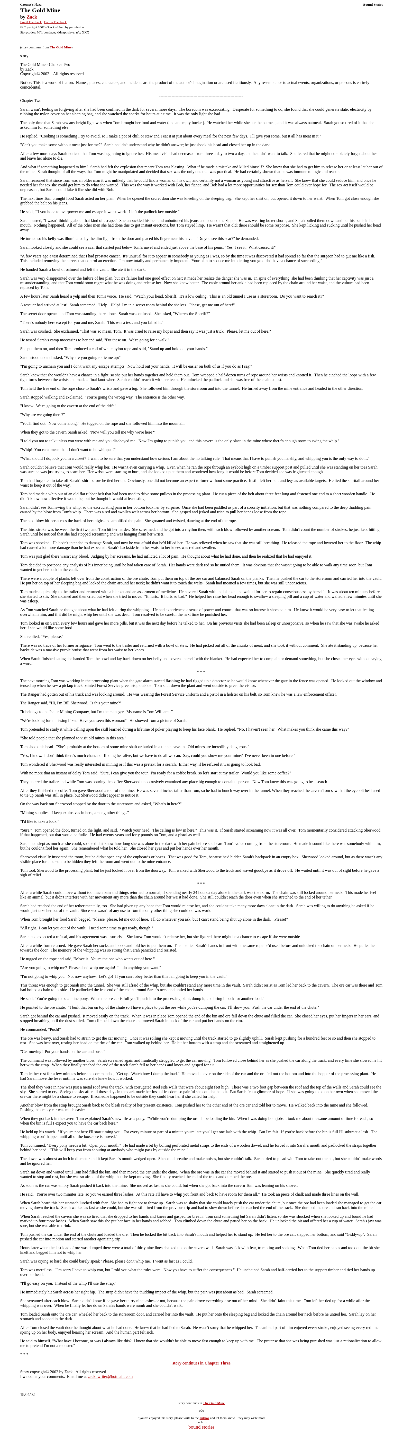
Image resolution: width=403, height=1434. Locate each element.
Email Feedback (31, 22)
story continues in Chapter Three (201, 1363)
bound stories (201, 1427)
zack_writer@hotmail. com (110, 1376)
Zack (31, 17)
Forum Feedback (55, 22)
